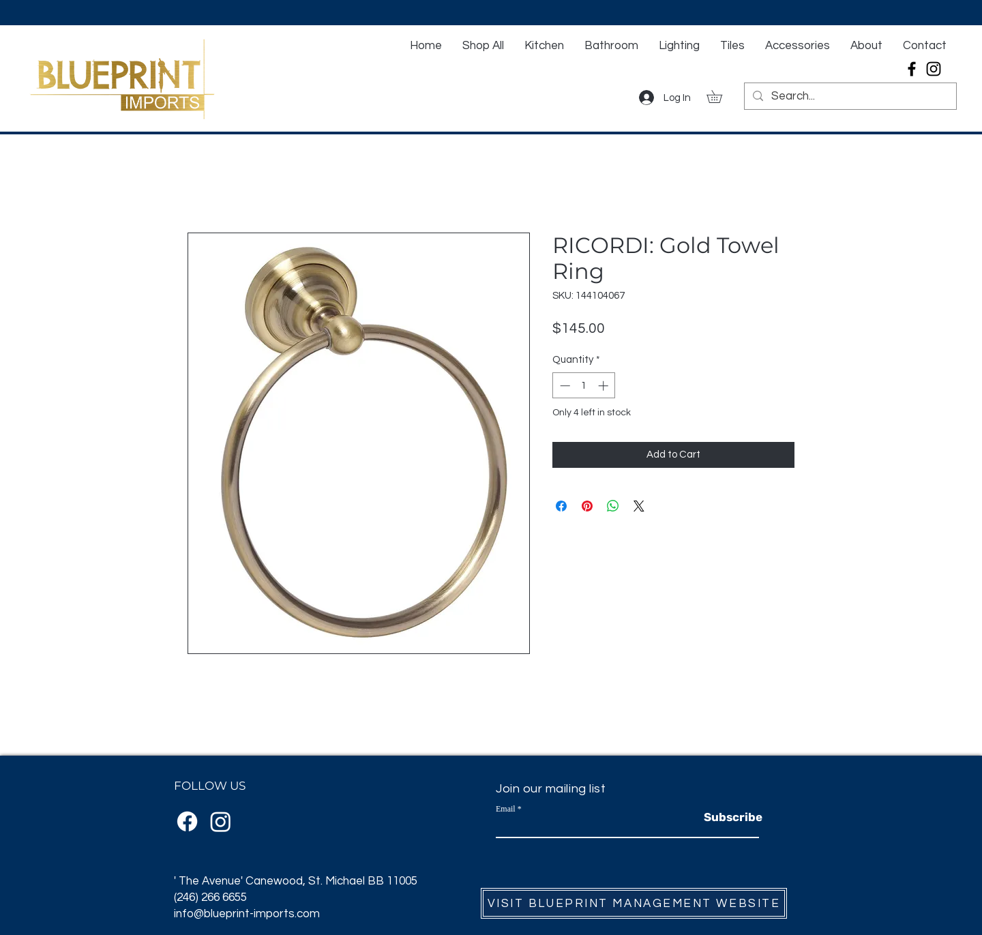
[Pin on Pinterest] (587, 506)
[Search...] (849, 96)
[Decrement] (563, 385)
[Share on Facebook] (561, 506)
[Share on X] (639, 506)
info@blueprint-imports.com (247, 914)
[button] (720, 96)
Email (506, 809)
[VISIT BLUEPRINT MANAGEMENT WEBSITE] (634, 903)
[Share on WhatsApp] (613, 506)
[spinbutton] (584, 385)
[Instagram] (933, 68)
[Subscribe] (733, 818)
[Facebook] (911, 68)
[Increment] (604, 385)
